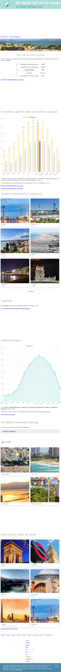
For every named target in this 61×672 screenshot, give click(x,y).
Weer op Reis (4, 36)
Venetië (3, 224)
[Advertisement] (30, 23)
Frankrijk (3, 566)
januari (27, 640)
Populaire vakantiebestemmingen (9, 628)
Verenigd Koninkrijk (36, 566)
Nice (2, 254)
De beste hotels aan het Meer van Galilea (12, 185)
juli (26, 654)
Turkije (33, 596)
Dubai (3, 624)
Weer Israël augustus (15, 36)
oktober (28, 661)
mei (27, 649)
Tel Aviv (34, 474)
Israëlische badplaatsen (9, 431)
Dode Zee (5, 504)
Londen (34, 565)
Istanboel (34, 594)
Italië (2, 596)
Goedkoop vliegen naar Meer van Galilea (12, 188)
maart (27, 645)
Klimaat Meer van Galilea (7, 414)
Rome (3, 594)
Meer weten (19, 670)
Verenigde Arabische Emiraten (8, 626)
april (27, 647)
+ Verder (30, 291)
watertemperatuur (29, 70)
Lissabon (34, 284)
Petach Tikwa (36, 504)
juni (27, 652)
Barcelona (34, 224)
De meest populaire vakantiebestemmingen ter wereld (15, 308)
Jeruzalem (5, 474)
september (28, 659)
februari (28, 642)
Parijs (3, 565)
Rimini (33, 254)
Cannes (3, 284)
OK (56, 666)
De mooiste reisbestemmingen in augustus (12, 79)
